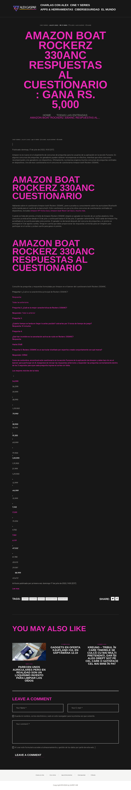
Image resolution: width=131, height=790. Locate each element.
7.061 (14, 535)
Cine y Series (44, 25)
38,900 (15, 424)
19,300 (15, 436)
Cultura (33, 599)
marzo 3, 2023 (29, 664)
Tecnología (63, 599)
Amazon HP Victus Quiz (40, 211)
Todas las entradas (71, 115)
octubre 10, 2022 (65, 644)
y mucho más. (80, 211)
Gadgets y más (51, 599)
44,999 (15, 490)
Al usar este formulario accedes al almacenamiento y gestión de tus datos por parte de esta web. (55, 747)
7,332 (14, 507)
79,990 (15, 414)
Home (47, 115)
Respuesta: (16, 297)
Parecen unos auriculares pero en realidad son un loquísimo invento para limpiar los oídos (29, 674)
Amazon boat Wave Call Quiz (62, 211)
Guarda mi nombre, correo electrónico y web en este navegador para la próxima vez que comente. (55, 716)
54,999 (15, 381)
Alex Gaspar (80, 25)
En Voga (41, 599)
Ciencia (25, 599)
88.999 (18, 573)
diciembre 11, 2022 (102, 644)
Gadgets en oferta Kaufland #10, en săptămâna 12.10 (65, 650)
